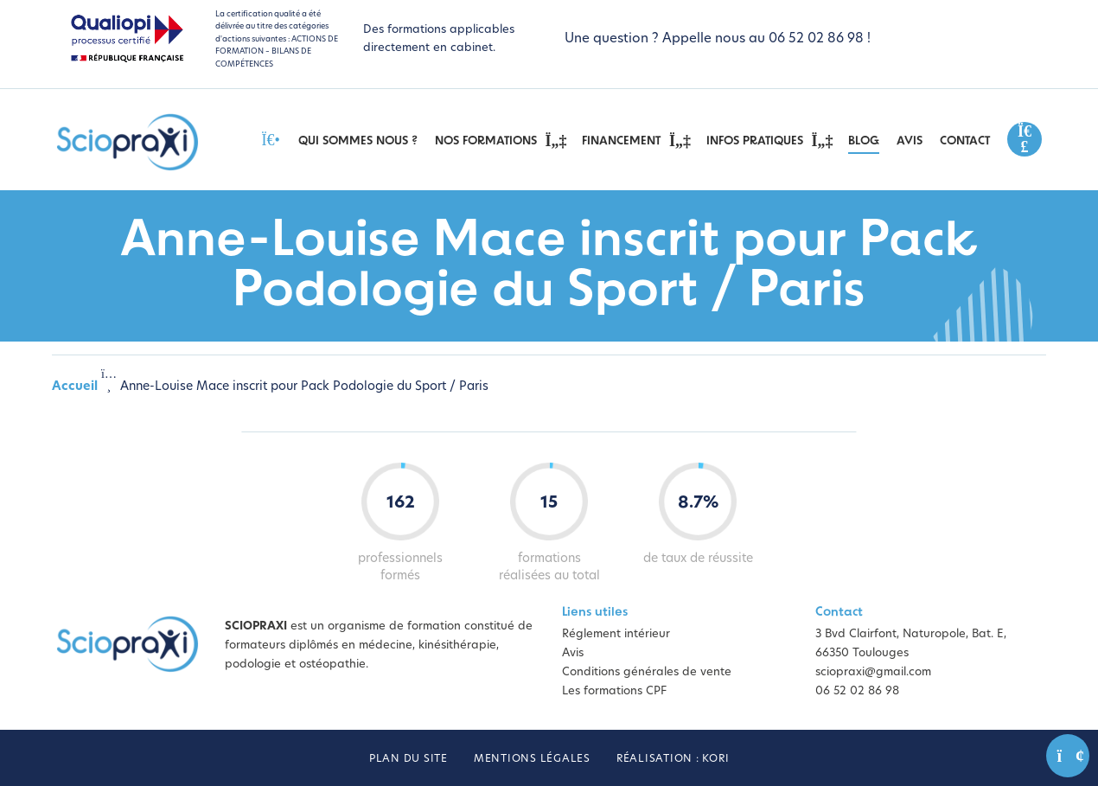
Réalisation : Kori (673, 759)
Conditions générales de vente (646, 672)
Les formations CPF (614, 691)
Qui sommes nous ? (358, 141)
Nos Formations (500, 141)
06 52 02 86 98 (857, 691)
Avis (909, 141)
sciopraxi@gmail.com (873, 672)
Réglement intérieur (616, 634)
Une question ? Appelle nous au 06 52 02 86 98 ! (718, 39)
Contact (965, 141)
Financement (635, 141)
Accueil (75, 386)
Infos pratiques (769, 141)
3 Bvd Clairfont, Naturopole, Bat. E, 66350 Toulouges (910, 644)
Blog (863, 141)
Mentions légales (532, 759)
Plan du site (408, 759)
